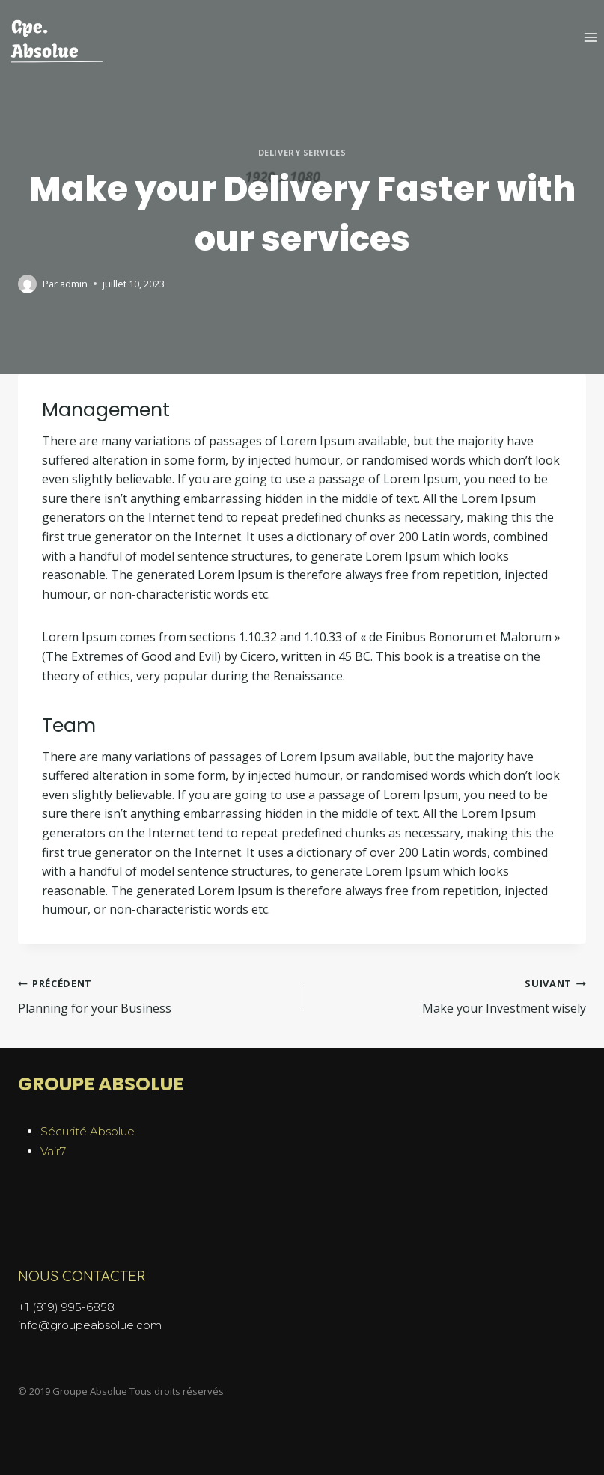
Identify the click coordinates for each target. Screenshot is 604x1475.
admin (74, 283)
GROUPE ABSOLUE (100, 1084)
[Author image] (27, 284)
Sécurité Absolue (87, 1131)
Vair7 (53, 1151)
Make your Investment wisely (450, 995)
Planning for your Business (154, 995)
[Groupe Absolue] (56, 41)
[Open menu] (590, 37)
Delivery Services (302, 152)
